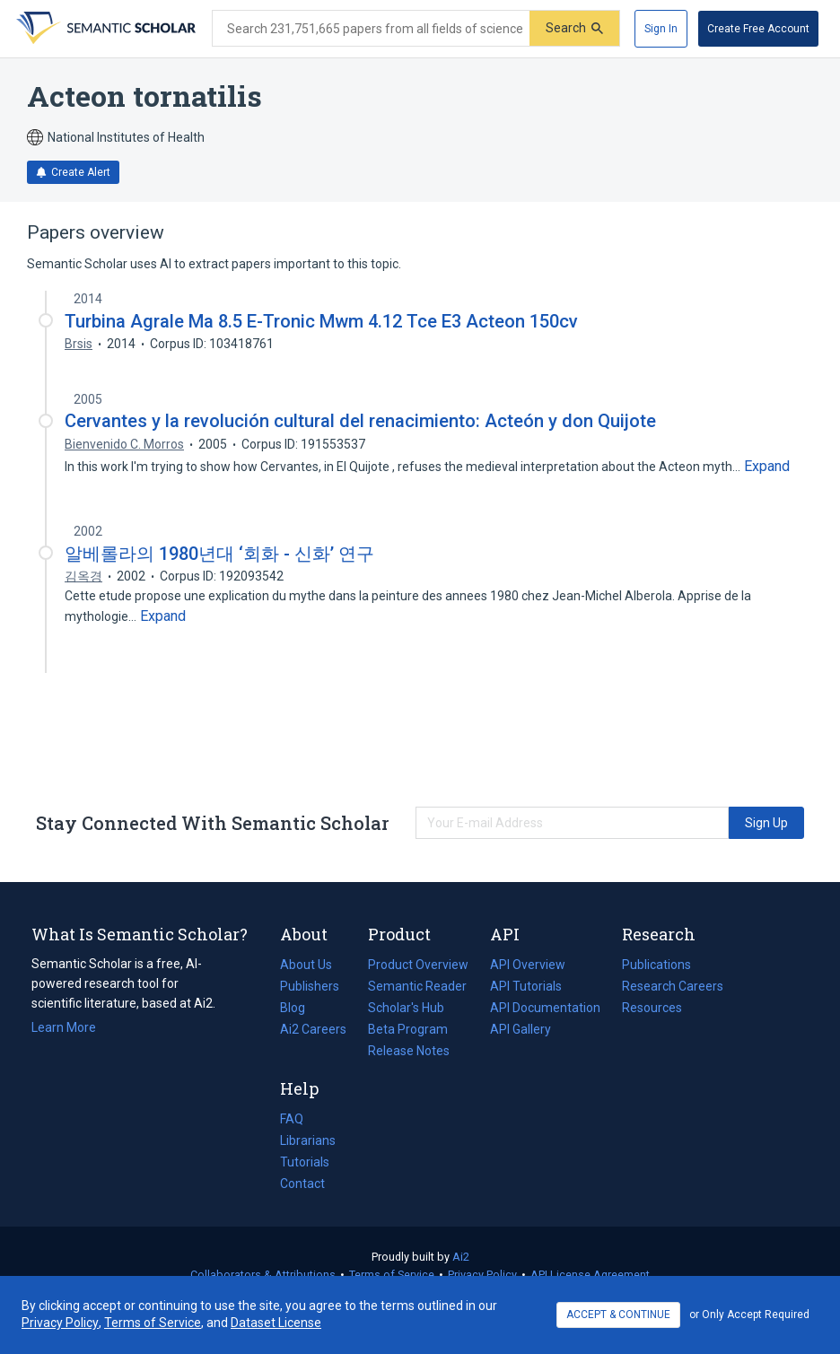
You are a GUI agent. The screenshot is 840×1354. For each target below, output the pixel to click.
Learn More (63, 1027)
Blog (299, 1007)
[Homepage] (104, 29)
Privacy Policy (482, 1274)
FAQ (291, 1119)
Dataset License (276, 1322)
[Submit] (574, 28)
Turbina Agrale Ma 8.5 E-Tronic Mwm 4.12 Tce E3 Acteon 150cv (321, 321)
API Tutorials (526, 986)
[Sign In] (660, 29)
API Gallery (520, 1029)
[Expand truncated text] (767, 466)
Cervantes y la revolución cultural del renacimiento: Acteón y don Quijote (360, 421)
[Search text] (371, 29)
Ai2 (460, 1256)
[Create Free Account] (758, 29)
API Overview (527, 964)
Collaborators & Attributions (263, 1274)
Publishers (309, 986)
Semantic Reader (417, 986)
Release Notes (409, 1051)
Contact (302, 1183)
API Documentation (545, 1007)
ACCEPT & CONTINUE (618, 1314)
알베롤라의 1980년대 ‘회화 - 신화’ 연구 (219, 553)
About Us (306, 964)
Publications (656, 964)
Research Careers (672, 986)
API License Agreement (590, 1274)
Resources (652, 1007)
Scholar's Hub (406, 1007)
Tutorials (304, 1162)
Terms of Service (391, 1274)
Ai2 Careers (313, 1029)
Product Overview (418, 964)
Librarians (308, 1140)
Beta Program (408, 1029)
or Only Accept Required (749, 1314)
